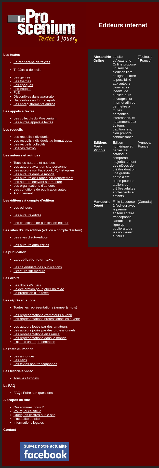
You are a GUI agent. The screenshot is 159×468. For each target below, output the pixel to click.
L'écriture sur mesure (29, 271)
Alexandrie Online (102, 58)
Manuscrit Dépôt (102, 203)
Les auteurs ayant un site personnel (40, 166)
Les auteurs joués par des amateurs (41, 326)
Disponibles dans (34, 96)
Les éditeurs (23, 207)
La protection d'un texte (31, 293)
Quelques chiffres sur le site (34, 415)
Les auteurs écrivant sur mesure (38, 182)
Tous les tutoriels (26, 378)
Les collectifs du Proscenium (35, 118)
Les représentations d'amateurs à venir (43, 315)
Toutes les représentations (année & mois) (45, 307)
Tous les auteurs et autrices (34, 163)
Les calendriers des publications (38, 267)
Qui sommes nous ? (29, 407)
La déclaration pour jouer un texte (39, 289)
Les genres (22, 77)
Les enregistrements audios (34, 104)
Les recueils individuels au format (43, 140)
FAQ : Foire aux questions (33, 393)
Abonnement (23, 193)
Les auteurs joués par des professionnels (44, 330)
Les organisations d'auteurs (34, 186)
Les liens (20, 360)
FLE (17, 93)
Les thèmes (22, 81)
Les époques (23, 85)
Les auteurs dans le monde (34, 174)
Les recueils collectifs (30, 144)
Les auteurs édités (27, 215)
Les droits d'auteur (27, 285)
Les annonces (24, 356)
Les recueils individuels (31, 137)
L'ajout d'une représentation (34, 342)
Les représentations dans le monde (40, 338)
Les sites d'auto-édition (31, 237)
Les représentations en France (37, 334)
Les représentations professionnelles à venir (47, 319)
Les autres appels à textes (33, 122)
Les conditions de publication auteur (41, 189)
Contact (9, 430)
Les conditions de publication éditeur (41, 223)
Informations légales (29, 422)
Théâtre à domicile (28, 70)
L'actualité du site (27, 419)
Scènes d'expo (25, 148)
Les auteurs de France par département (43, 178)
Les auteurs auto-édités (31, 245)
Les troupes (22, 89)
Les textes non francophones (35, 364)
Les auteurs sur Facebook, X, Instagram (44, 170)
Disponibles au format (34, 100)
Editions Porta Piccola (100, 146)
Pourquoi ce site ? (27, 411)
